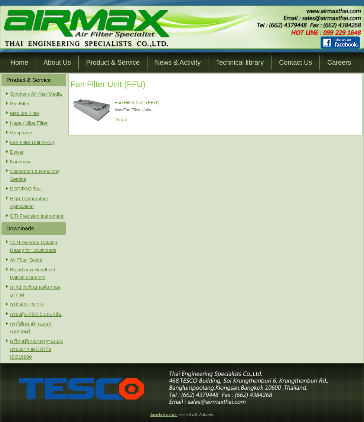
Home (19, 62)
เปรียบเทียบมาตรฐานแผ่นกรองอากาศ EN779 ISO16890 (36, 349)
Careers (339, 62)
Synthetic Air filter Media (36, 94)
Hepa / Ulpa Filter (29, 123)
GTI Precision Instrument (37, 216)
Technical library (240, 62)
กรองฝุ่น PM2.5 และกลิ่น (36, 314)
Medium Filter (24, 113)
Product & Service (113, 62)
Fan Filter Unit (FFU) (32, 142)
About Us (57, 62)
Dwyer (17, 152)
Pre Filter (20, 103)
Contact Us (295, 62)
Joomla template (163, 415)
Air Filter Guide (26, 260)
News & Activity (178, 62)
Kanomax (20, 161)
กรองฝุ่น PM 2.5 (27, 304)
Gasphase (21, 132)
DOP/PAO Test (26, 189)
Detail (120, 119)
